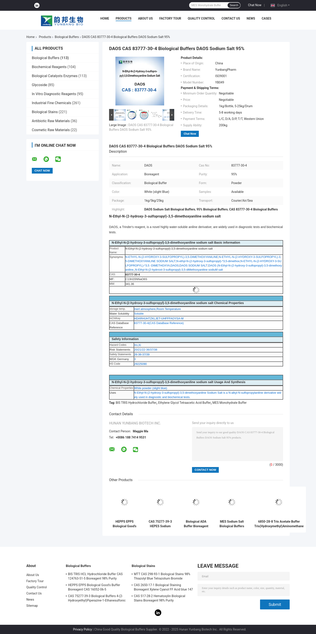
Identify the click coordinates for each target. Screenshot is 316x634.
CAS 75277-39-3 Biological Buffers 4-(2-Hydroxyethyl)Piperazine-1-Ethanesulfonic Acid (97, 598)
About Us (145, 18)
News (251, 18)
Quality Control (201, 18)
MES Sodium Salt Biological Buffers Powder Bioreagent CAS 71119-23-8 (232, 524)
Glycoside (39, 85)
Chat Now (254, 5)
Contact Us (230, 18)
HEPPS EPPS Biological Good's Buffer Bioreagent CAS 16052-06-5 (124, 524)
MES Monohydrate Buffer (229, 402)
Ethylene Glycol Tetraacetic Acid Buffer (184, 402)
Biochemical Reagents (49, 67)
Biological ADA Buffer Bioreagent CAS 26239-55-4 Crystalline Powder (196, 524)
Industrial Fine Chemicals (51, 103)
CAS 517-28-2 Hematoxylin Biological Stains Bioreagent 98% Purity (159, 598)
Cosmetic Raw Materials (51, 130)
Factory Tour (170, 18)
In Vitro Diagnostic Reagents (54, 94)
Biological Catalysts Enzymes (54, 76)
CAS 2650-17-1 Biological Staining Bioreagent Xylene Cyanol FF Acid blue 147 (163, 587)
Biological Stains (45, 112)
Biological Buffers (67, 37)
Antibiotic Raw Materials (51, 121)
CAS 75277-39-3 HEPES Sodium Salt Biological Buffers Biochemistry (160, 524)
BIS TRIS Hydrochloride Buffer (136, 402)
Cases (266, 18)
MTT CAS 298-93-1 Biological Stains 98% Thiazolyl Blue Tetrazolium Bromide (162, 576)
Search (234, 5)
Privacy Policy (82, 629)
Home (104, 18)
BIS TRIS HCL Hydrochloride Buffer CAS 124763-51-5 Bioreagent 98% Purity (95, 576)
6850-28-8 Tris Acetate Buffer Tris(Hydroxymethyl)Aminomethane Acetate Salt (279, 524)
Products (123, 18)
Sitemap (32, 605)
